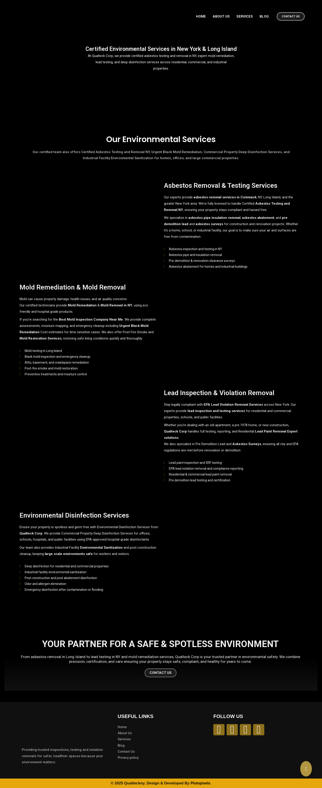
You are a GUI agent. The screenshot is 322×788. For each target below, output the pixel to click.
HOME (201, 16)
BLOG (264, 16)
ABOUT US (221, 16)
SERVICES (244, 16)
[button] (291, 16)
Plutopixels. (201, 783)
